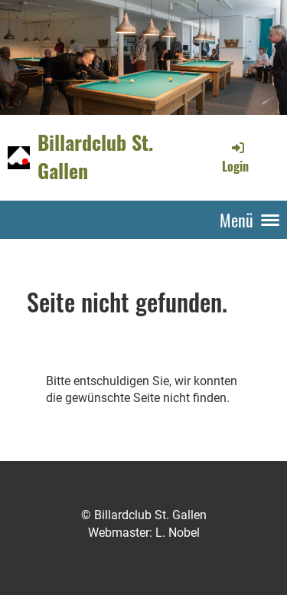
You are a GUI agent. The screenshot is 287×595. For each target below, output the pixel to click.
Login (235, 157)
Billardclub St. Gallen (95, 157)
